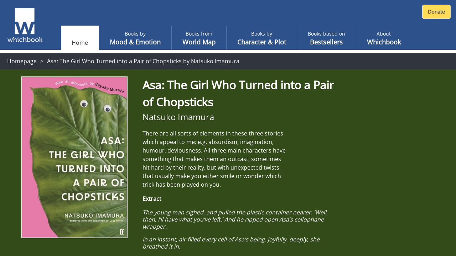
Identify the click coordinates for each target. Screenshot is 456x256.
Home (80, 43)
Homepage (22, 61)
